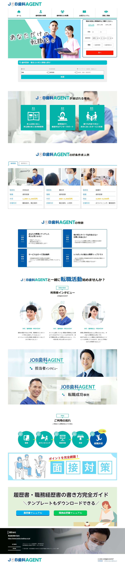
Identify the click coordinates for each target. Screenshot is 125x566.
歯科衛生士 (108, 45)
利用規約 (100, 561)
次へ (99, 52)
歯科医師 (97, 45)
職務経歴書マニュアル (70, 513)
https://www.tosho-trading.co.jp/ (19, 538)
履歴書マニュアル (33, 513)
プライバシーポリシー (110, 561)
